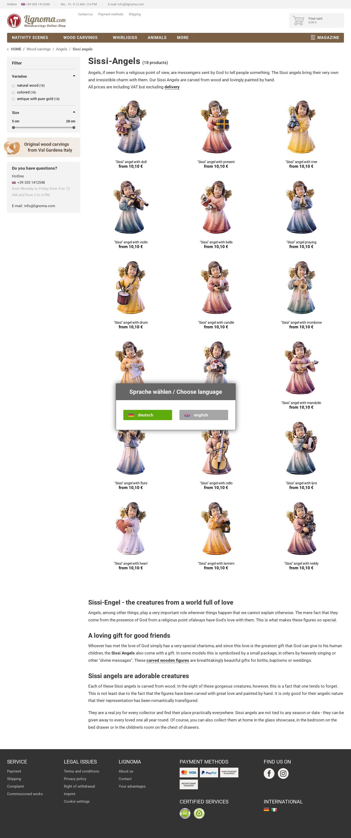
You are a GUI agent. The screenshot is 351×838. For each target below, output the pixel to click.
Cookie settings (77, 801)
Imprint (69, 794)
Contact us (85, 14)
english (201, 415)
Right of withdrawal (79, 786)
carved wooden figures (167, 660)
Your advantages (132, 786)
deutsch (145, 415)
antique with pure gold (38, 99)
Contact (125, 779)
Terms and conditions (81, 771)
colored (26, 92)
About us (126, 771)
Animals (157, 37)
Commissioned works (25, 794)
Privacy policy (75, 779)
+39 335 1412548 (38, 4)
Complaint (15, 786)
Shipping (135, 14)
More (183, 37)
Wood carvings (80, 37)
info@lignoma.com (131, 4)
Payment (14, 771)
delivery (172, 86)
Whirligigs (125, 37)
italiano (274, 810)
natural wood (31, 85)
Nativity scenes (30, 37)
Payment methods (110, 14)
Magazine (328, 37)
